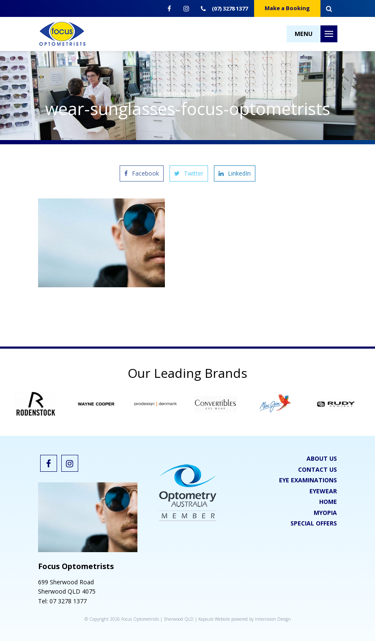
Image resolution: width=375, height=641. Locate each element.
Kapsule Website (214, 619)
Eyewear (323, 491)
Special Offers (313, 523)
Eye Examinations (308, 480)
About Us (322, 458)
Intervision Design (273, 619)
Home (328, 502)
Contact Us (317, 469)
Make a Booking (287, 8)
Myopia (325, 513)
